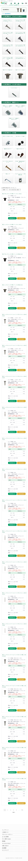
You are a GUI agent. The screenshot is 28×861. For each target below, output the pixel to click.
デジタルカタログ (6, 843)
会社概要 (4, 848)
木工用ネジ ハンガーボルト (12, 84)
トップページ (5, 830)
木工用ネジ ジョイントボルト (13, 16)
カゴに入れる (21, 218)
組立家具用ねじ (8, 13)
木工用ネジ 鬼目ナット (11, 102)
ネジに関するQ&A (6, 839)
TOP (3, 13)
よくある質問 (5, 836)
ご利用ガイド (5, 832)
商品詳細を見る (12, 218)
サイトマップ (5, 850)
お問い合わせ (5, 845)
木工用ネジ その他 (10, 132)
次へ (22, 810)
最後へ (14, 812)
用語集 (3, 841)
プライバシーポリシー (7, 834)
